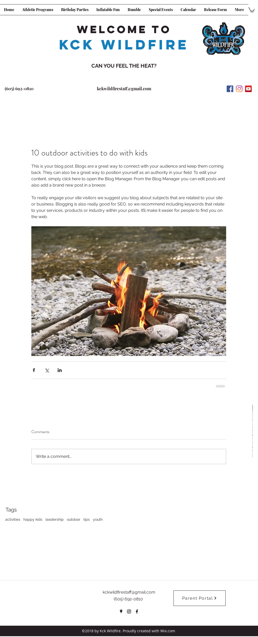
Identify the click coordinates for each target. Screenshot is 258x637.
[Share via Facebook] (33, 370)
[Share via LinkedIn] (59, 370)
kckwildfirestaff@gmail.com (124, 88)
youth (98, 519)
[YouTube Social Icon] (248, 89)
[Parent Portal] (199, 598)
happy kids (32, 519)
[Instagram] (239, 89)
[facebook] (137, 611)
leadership (55, 519)
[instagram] (129, 611)
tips (86, 519)
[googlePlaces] (121, 611)
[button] (251, 9)
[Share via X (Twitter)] (46, 370)
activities (12, 519)
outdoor (73, 519)
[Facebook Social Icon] (230, 89)
